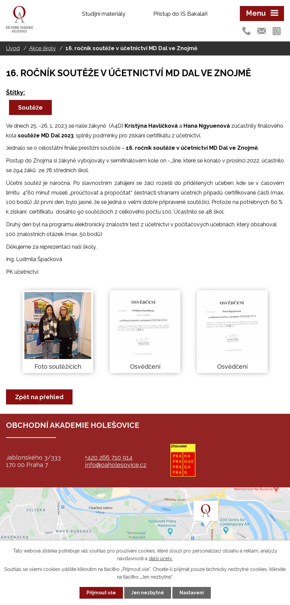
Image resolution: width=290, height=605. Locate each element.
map (145, 529)
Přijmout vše (101, 592)
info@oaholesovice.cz (115, 464)
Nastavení (191, 592)
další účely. (161, 558)
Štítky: (15, 92)
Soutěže (30, 107)
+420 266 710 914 (109, 457)
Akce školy (42, 48)
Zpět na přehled (39, 396)
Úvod (13, 48)
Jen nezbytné (147, 592)
